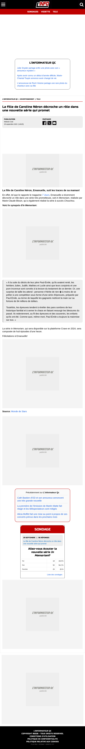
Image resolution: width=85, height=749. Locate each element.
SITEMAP (41, 744)
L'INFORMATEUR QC (10, 99)
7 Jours (45, 195)
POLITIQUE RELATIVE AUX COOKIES (42, 742)
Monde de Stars (19, 411)
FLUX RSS (34, 744)
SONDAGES (32, 11)
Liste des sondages (54, 575)
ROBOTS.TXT (50, 744)
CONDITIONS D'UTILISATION (42, 736)
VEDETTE (45, 11)
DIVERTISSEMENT (27, 99)
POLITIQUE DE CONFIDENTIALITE (42, 739)
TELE (55, 11)
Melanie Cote (8, 122)
